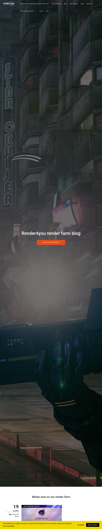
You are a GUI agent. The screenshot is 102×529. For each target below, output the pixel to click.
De (49, 11)
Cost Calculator (56, 3)
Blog (65, 3)
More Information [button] (8, 526)
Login (41, 11)
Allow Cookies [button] (92, 525)
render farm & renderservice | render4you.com (34, 3)
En (47, 11)
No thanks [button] (81, 525)
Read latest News (51, 242)
